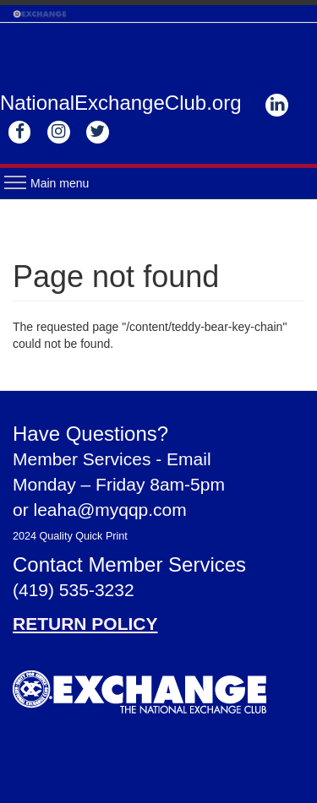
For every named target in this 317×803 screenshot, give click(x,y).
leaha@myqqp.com (110, 509)
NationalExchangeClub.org (121, 102)
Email (189, 459)
